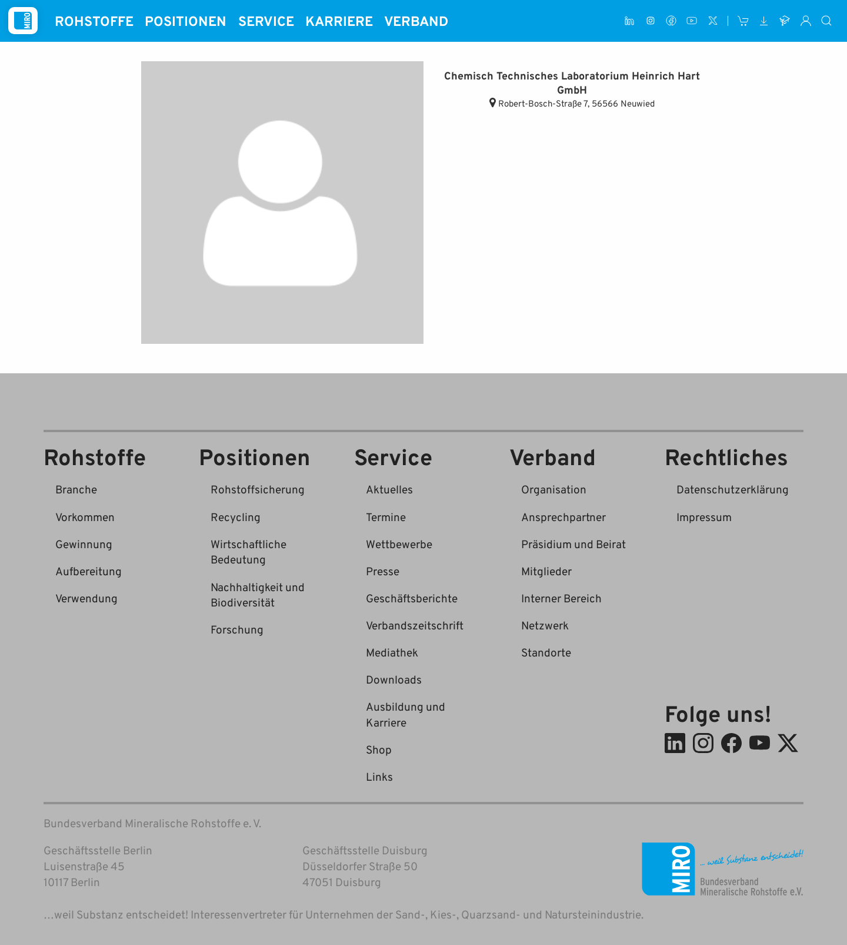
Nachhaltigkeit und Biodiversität (258, 594)
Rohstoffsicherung (258, 489)
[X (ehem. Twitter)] (712, 21)
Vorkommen (85, 516)
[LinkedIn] (629, 21)
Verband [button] (416, 20)
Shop (379, 749)
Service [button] (266, 20)
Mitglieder (546, 570)
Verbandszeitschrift (414, 625)
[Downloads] (763, 21)
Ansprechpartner (563, 516)
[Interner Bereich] (805, 21)
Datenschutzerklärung (732, 489)
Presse (382, 570)
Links (379, 776)
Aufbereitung (88, 570)
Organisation (553, 489)
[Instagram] (650, 21)
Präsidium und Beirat (573, 543)
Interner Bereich (561, 597)
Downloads (394, 679)
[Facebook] (671, 21)
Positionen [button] (185, 20)
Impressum (704, 516)
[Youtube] (692, 21)
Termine (386, 516)
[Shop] (743, 21)
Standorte (546, 652)
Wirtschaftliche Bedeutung (248, 551)
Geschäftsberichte (412, 597)
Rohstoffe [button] (94, 20)
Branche (76, 489)
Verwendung (86, 597)
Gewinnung (83, 543)
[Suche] (827, 21)
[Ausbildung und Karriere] (785, 21)
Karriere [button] (339, 20)
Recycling (236, 516)
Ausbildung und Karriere (405, 714)
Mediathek (392, 652)
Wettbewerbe (399, 543)
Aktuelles (389, 489)
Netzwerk (545, 625)
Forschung (237, 629)
